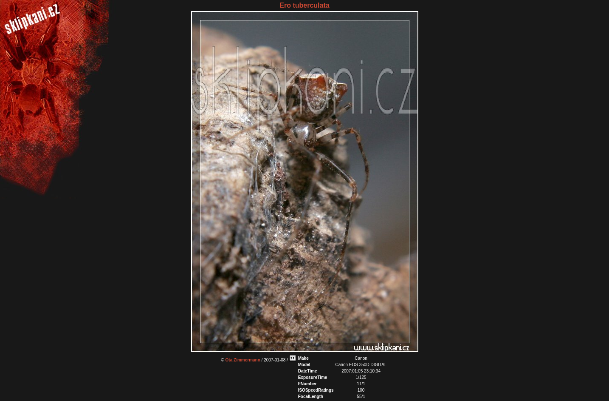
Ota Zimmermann (243, 360)
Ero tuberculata (304, 5)
